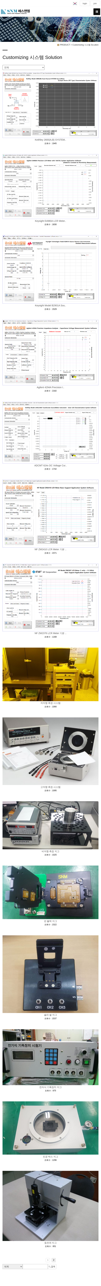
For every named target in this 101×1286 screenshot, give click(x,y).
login (85, 3)
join (95, 3)
